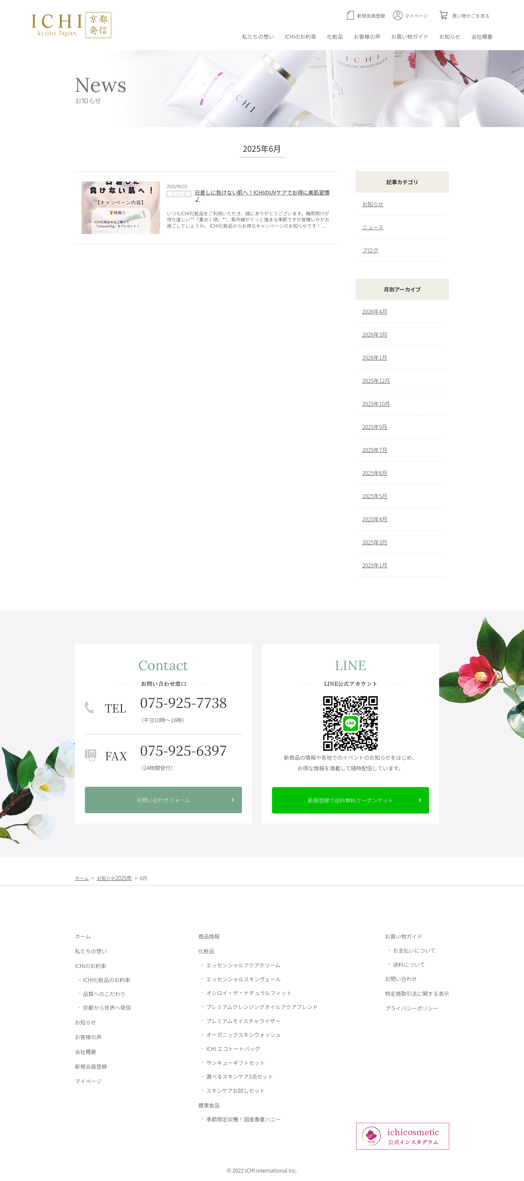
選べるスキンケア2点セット (239, 1076)
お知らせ (450, 36)
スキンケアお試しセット (235, 1090)
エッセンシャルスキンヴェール (243, 979)
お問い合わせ (401, 979)
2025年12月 (376, 381)
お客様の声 (367, 36)
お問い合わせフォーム (163, 800)
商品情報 (209, 936)
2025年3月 (374, 542)
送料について (409, 964)
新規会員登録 (371, 15)
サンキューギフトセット (235, 1062)
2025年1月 (374, 565)
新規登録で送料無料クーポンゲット (350, 800)
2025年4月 (374, 519)
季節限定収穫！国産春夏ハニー (243, 1119)
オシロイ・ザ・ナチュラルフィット (249, 993)
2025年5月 (374, 496)
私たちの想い (258, 36)
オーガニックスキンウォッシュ (243, 1035)
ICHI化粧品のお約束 (106, 980)
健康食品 (209, 1105)
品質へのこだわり (104, 993)
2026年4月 (374, 311)
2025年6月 (374, 473)
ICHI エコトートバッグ (233, 1049)
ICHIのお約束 (300, 36)
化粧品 (335, 36)
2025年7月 (374, 450)
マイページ (416, 15)
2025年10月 (376, 404)
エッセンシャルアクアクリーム (243, 965)
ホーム (83, 936)
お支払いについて (414, 950)
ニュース (179, 194)
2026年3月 (374, 334)
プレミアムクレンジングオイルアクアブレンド (262, 1007)
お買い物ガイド (409, 36)
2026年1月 (374, 357)
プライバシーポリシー (411, 1008)
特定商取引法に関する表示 (417, 993)
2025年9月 (374, 427)
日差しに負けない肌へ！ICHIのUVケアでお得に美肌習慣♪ (262, 195)
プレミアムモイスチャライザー (243, 1020)
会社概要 (482, 36)
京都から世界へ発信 (107, 1007)
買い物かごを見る (471, 15)
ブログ (370, 250)
